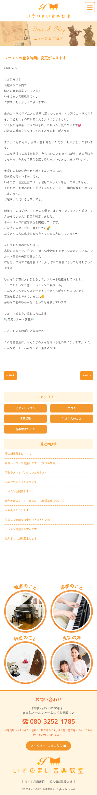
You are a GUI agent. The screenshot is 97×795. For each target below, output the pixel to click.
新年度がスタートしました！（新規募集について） (35, 500)
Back (11, 375)
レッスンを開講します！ (19, 491)
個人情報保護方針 (61, 781)
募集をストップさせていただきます (26, 472)
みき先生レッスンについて (21, 482)
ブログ (71, 408)
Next (85, 375)
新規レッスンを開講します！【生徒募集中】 (31, 463)
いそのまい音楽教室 (48, 10)
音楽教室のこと (25, 429)
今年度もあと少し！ (17, 510)
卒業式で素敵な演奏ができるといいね (27, 519)
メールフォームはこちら (48, 745)
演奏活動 (25, 418)
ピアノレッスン (25, 408)
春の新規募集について (18, 453)
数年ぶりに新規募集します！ (22, 538)
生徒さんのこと (72, 418)
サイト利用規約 (35, 781)
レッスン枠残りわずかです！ (22, 529)
